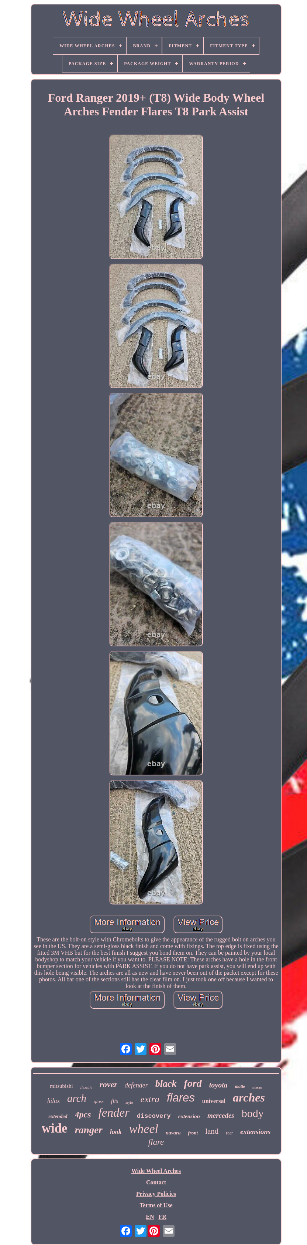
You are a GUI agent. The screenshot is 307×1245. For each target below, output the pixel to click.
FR (162, 1217)
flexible (86, 1087)
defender (136, 1085)
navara (173, 1133)
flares (181, 1097)
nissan (257, 1087)
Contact (156, 1182)
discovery (154, 1116)
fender (114, 1112)
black (166, 1083)
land (211, 1131)
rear (229, 1133)
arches (249, 1097)
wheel (143, 1129)
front (193, 1133)
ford (193, 1083)
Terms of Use (155, 1205)
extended (57, 1116)
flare (156, 1142)
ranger (89, 1130)
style (129, 1102)
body (253, 1113)
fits (114, 1101)
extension (189, 1116)
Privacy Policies (156, 1194)
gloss (99, 1101)
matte (240, 1086)
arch (76, 1098)
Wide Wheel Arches (156, 1171)
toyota (218, 1085)
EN (150, 1217)
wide (55, 1128)
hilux (53, 1100)
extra (150, 1099)
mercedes (220, 1115)
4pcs (83, 1114)
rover (108, 1084)
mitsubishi (61, 1086)
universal (213, 1101)
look (116, 1132)
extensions (255, 1132)
